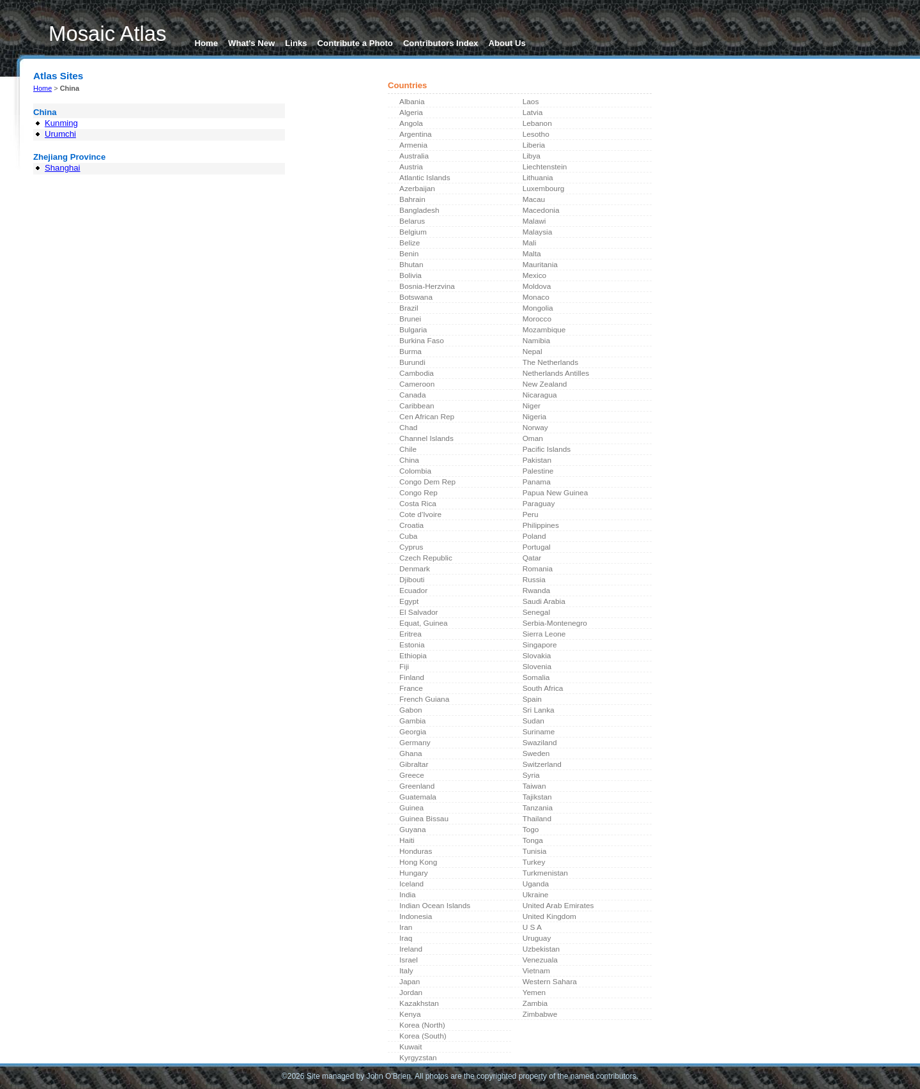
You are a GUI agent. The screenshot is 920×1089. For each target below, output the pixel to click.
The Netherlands (550, 362)
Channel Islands (426, 438)
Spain (532, 699)
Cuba (408, 536)
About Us (506, 43)
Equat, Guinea (423, 623)
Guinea (411, 807)
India (407, 894)
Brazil (408, 308)
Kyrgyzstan (418, 1057)
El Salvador (418, 612)
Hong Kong (418, 862)
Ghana (410, 753)
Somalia (536, 677)
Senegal (536, 612)
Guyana (412, 829)
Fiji (404, 666)
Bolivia (410, 275)
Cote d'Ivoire (420, 514)
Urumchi (60, 134)
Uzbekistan (541, 949)
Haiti (407, 840)
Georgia (412, 731)
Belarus (412, 221)
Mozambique (544, 329)
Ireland (410, 949)
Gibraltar (413, 764)
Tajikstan (537, 796)
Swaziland (540, 742)
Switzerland (542, 764)
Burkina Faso (421, 340)
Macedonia (541, 210)
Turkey (534, 862)
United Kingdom (549, 916)
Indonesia (415, 916)
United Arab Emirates (558, 905)
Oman (533, 438)
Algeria (411, 112)
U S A (532, 927)
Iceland (411, 883)
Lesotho (536, 134)
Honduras (415, 851)
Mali (530, 242)
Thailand (537, 818)
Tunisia (535, 851)
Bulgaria (413, 329)
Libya (531, 155)
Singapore (540, 644)
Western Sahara (550, 981)
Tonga (533, 840)
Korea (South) (423, 1035)
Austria (411, 166)
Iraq (405, 938)
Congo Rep (418, 492)
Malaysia (538, 232)
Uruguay (537, 938)
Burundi (412, 362)
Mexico (534, 275)
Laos (531, 101)
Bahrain (412, 199)
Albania (411, 101)
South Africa (543, 688)
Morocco (537, 318)
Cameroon (416, 384)
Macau (534, 199)
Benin (408, 253)
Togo (531, 829)
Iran (405, 927)
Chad (408, 427)
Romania (538, 568)
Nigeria (534, 416)
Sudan (533, 720)
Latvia (533, 112)
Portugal (537, 547)
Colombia (415, 471)
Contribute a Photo (355, 43)
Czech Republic (425, 557)
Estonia (411, 644)
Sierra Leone (544, 633)
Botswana (416, 297)
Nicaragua (540, 394)
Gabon (410, 710)
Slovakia (537, 655)
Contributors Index (441, 43)
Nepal (532, 351)
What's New (251, 43)
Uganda (536, 883)
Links (296, 43)
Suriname (539, 731)
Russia (534, 579)
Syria (531, 775)
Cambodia (416, 373)
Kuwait (410, 1046)
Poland (534, 536)
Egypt (408, 601)
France (411, 688)
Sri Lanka (539, 710)
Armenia (413, 145)
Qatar (532, 557)
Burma (410, 351)
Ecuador (413, 590)
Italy (406, 970)
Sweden (536, 753)
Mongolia (538, 308)
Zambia (535, 1003)
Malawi (534, 221)
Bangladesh (419, 210)
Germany (415, 742)
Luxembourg (544, 188)
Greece (411, 775)
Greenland (416, 786)
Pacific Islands (547, 449)
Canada (412, 394)
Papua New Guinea (555, 492)
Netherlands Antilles (556, 373)
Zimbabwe (540, 1014)
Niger (531, 405)
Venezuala (540, 959)
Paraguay (539, 503)
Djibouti (411, 579)
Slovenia (537, 666)
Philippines (541, 525)
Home (206, 43)
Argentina (415, 134)
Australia (414, 155)
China (409, 460)
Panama (537, 481)
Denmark (414, 568)
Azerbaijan (417, 188)
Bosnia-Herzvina (427, 286)
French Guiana (424, 699)
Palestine (538, 471)
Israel (408, 959)
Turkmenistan (545, 873)
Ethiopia (413, 655)
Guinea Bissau (423, 818)
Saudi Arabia (544, 601)
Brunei (410, 318)
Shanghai (62, 168)
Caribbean (416, 405)
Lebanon (537, 123)
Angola (411, 123)
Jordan (410, 992)
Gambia (412, 720)
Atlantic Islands (424, 177)
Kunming (61, 123)
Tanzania (538, 807)
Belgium (413, 232)
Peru (531, 514)
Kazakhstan (419, 1003)
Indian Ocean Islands (434, 905)
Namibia (536, 340)
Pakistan (537, 460)
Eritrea (410, 633)
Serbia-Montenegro (555, 623)
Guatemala (417, 796)
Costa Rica (417, 503)
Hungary (413, 873)
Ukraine (536, 894)
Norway (535, 427)
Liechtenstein (545, 166)
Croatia (411, 525)
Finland (411, 677)
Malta (532, 253)
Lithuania (538, 177)
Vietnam (536, 970)
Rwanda (536, 590)
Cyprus (411, 547)
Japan (409, 981)
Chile (408, 449)
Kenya (410, 1014)
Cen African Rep (426, 416)
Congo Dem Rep (427, 481)
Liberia (534, 145)
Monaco (536, 297)
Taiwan (534, 786)
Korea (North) (422, 1025)
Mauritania (540, 264)
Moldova (537, 286)
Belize (409, 242)
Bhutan (411, 264)
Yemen (534, 992)
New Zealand (545, 384)
